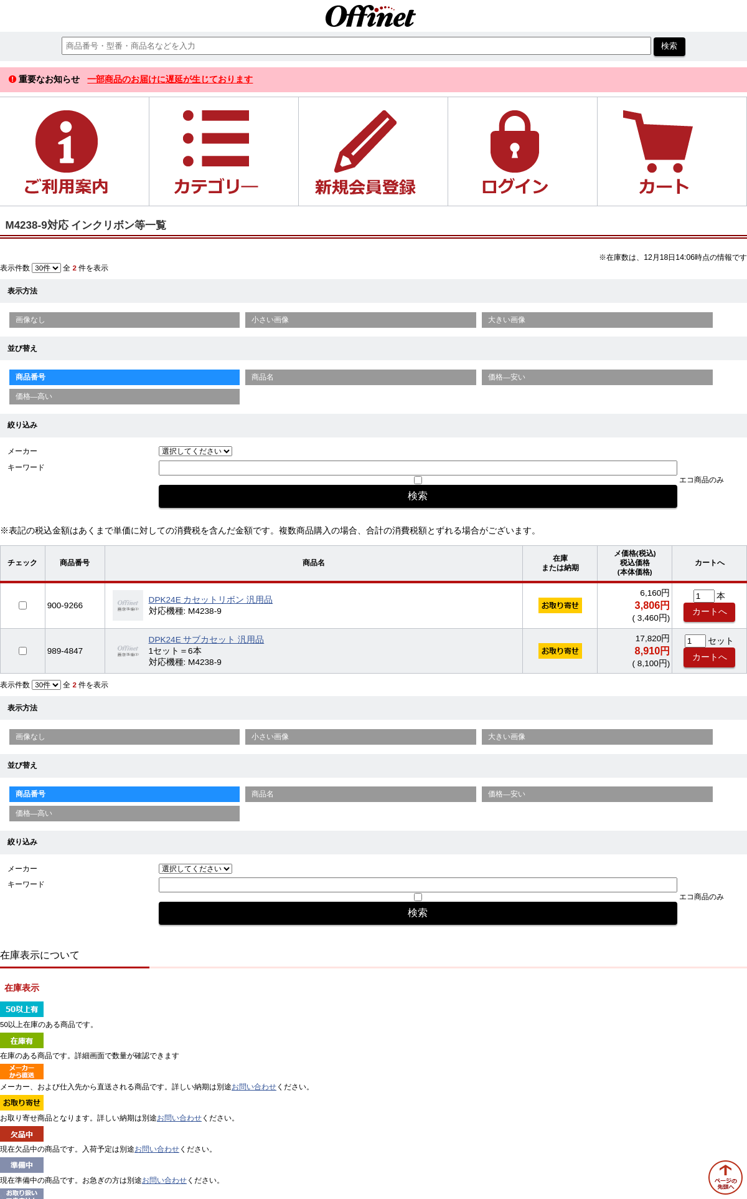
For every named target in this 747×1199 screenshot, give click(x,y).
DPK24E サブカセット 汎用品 (207, 639)
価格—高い (34, 396)
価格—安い (506, 377)
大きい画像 (506, 319)
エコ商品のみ (701, 480)
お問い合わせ (254, 1087)
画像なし (30, 319)
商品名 (262, 377)
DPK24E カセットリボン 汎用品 (211, 599)
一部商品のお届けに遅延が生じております (170, 79)
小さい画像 (270, 319)
